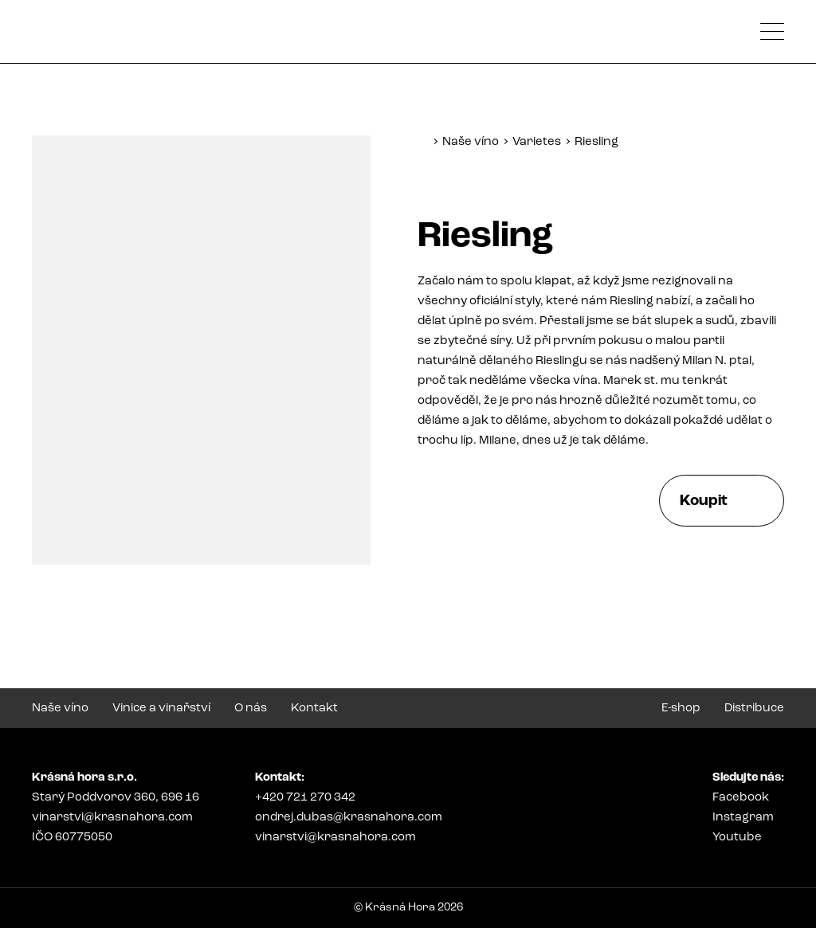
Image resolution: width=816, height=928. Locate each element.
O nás (250, 709)
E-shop (680, 709)
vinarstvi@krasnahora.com (112, 818)
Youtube (737, 838)
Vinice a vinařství (161, 709)
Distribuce (754, 709)
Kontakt (314, 709)
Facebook (740, 798)
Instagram (743, 818)
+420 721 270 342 (305, 798)
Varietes (536, 142)
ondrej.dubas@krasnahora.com (348, 818)
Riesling (596, 142)
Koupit (704, 501)
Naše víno (470, 142)
